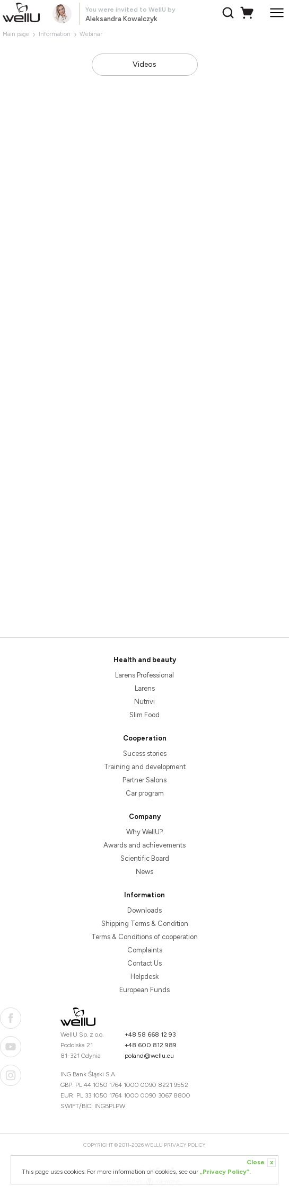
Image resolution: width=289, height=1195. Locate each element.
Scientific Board (144, 858)
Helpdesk (144, 976)
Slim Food (144, 715)
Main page (16, 34)
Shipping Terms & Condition (144, 924)
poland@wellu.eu (149, 1055)
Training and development (145, 767)
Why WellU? (144, 832)
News (144, 872)
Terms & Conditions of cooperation (144, 937)
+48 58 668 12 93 (150, 1034)
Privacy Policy (185, 1145)
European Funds (144, 990)
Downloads (144, 910)
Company (145, 817)
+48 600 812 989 (151, 1045)
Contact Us (144, 963)
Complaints (144, 950)
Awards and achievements (144, 845)
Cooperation (145, 738)
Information (55, 34)
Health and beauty (144, 660)
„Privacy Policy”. (225, 1171)
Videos (144, 64)
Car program (145, 793)
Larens (145, 688)
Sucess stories (145, 753)
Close (261, 1162)
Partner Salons (144, 780)
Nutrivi (144, 702)
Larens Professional (144, 675)
